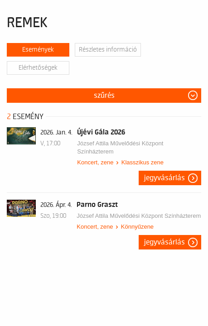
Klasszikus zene (142, 162)
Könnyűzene (137, 226)
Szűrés (104, 95)
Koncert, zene (95, 162)
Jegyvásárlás (164, 178)
